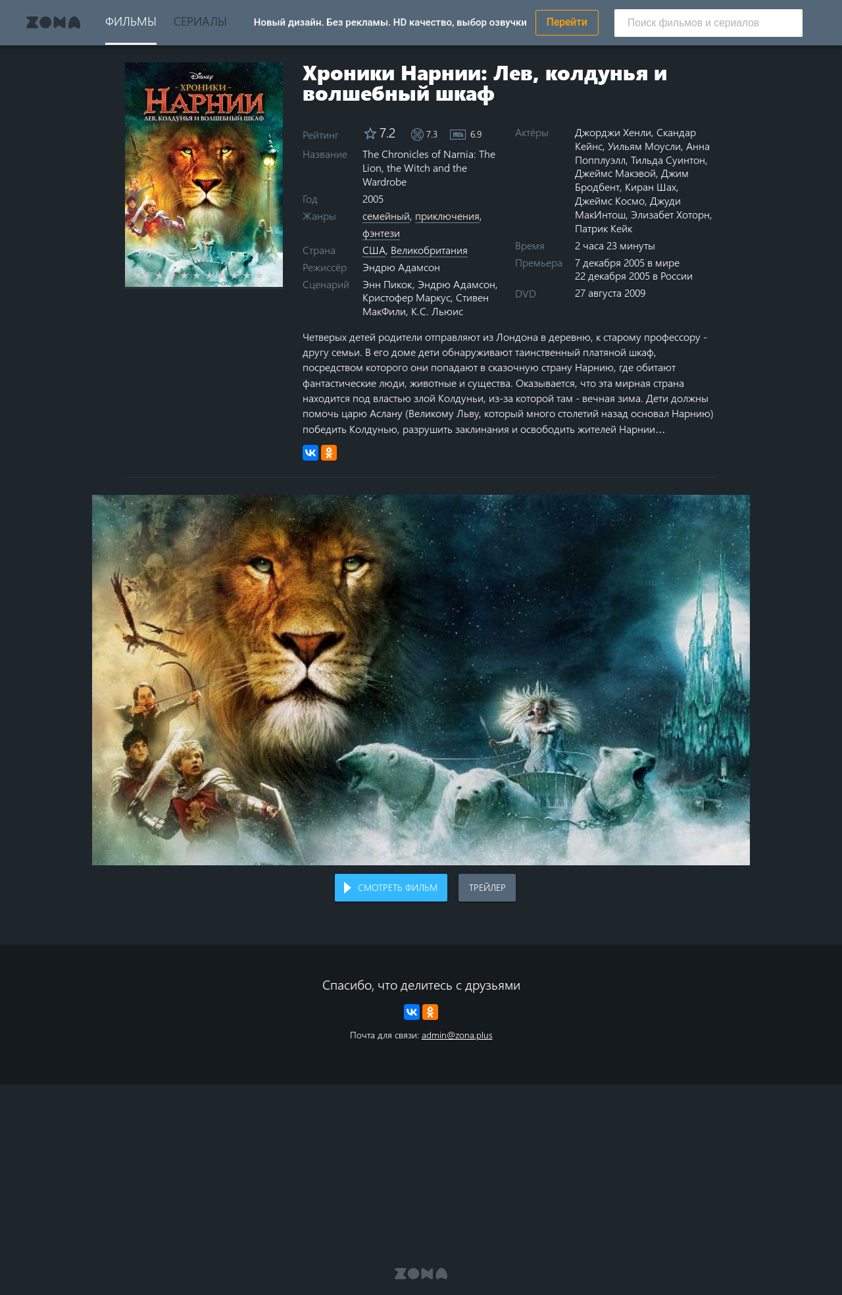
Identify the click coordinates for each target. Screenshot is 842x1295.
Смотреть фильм (397, 887)
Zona (53, 22)
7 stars (229, 275)
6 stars (216, 275)
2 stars (166, 275)
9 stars (254, 275)
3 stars (179, 275)
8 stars (241, 275)
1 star (154, 275)
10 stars (266, 275)
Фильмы (131, 21)
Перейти (567, 22)
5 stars (204, 275)
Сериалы (200, 21)
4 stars (191, 275)
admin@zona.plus (457, 1034)
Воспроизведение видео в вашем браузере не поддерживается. (421, 680)
